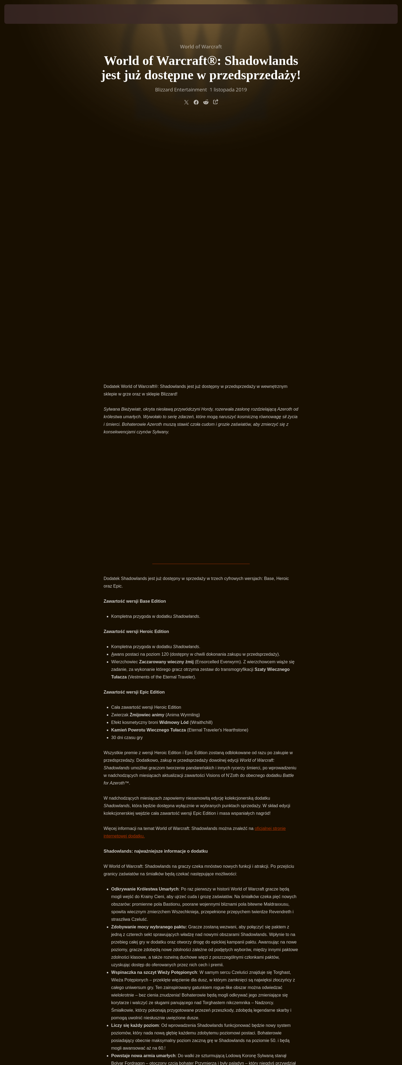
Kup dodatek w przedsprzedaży (201, 876)
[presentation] (24, 14)
